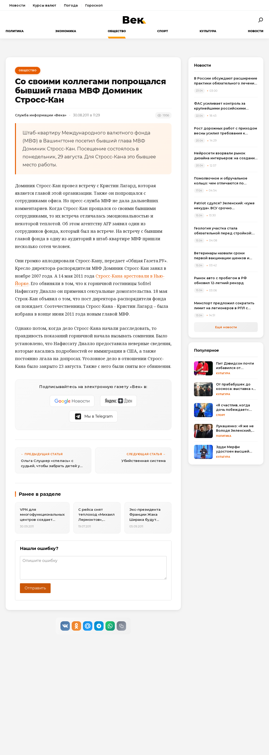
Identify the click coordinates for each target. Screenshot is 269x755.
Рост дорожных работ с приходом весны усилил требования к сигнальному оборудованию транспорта (225, 131)
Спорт (162, 31)
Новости (17, 5)
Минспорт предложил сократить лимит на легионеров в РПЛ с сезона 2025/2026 (224, 306)
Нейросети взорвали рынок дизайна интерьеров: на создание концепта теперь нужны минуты (225, 156)
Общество (117, 31)
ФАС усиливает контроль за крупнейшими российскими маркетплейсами (220, 106)
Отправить (35, 588)
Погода (71, 5)
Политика (15, 31)
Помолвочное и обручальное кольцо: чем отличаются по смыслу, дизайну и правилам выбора (220, 181)
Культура (208, 31)
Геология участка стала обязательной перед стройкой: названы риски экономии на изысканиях (223, 231)
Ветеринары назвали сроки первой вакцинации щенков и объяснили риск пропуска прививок (221, 256)
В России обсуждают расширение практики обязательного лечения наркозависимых (225, 81)
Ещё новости (226, 327)
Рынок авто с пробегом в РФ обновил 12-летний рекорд (220, 280)
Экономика (65, 31)
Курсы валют (44, 5)
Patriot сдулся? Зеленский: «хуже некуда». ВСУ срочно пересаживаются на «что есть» (224, 206)
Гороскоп (94, 5)
